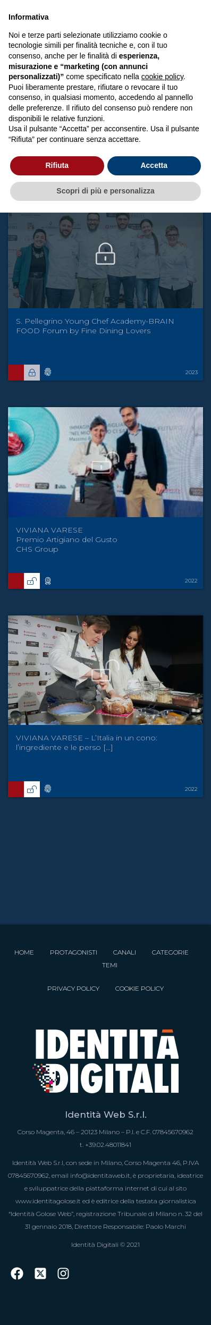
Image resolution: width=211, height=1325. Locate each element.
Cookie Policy (139, 988)
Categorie (170, 952)
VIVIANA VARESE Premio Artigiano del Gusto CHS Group (66, 539)
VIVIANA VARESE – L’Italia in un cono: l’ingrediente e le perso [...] (86, 742)
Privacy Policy (73, 988)
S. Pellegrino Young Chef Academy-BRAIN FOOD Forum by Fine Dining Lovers (95, 325)
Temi (109, 965)
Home (24, 952)
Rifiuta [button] (57, 165)
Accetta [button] (153, 165)
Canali (124, 952)
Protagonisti (73, 952)
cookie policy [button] (162, 76)
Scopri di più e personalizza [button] (105, 191)
